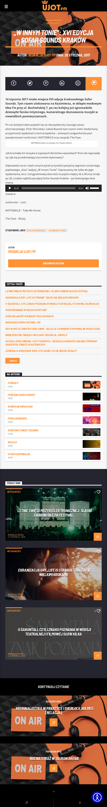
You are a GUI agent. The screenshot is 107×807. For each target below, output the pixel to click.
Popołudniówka (17, 418)
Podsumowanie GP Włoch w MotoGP (25, 310)
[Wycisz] (87, 188)
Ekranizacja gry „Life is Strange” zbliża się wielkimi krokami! (42, 297)
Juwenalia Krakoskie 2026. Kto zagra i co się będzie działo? (41, 350)
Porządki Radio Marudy (21, 394)
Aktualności (53, 23)
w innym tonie (57, 230)
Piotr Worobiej (36, 230)
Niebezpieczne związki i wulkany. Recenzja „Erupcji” (36, 335)
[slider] (49, 188)
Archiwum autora (53, 263)
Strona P (13, 383)
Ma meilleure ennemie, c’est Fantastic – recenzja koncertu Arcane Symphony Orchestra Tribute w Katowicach (51, 342)
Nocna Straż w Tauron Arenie (54, 758)
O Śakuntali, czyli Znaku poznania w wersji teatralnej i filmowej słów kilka (52, 303)
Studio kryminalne (19, 454)
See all (12, 361)
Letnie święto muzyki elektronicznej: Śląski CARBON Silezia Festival (46, 291)
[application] (53, 188)
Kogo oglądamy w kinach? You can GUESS (29, 316)
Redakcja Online (16, 534)
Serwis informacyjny (20, 406)
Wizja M (12, 442)
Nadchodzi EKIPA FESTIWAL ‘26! (23, 322)
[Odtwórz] (10, 188)
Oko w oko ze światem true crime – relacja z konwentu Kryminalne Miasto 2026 (52, 328)
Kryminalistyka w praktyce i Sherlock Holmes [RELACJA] (54, 710)
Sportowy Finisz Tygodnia (23, 430)
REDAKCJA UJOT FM (41, 55)
